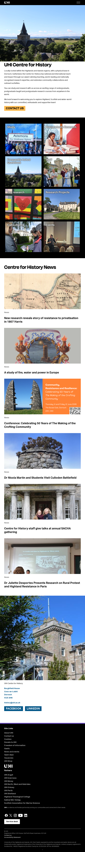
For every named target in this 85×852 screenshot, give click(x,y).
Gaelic (7, 749)
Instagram (15, 815)
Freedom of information (14, 745)
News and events (11, 752)
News (6, 312)
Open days (9, 755)
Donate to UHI (10, 742)
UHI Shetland (10, 794)
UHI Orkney (9, 787)
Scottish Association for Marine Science (22, 803)
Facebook (6, 815)
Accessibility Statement (12, 837)
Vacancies (8, 758)
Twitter (10, 815)
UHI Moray (8, 781)
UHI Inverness (10, 778)
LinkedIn (26, 815)
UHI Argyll (8, 775)
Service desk (12, 822)
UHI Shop (8, 761)
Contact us (15, 108)
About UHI (8, 733)
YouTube (20, 815)
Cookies (7, 739)
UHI (5, 807)
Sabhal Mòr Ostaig (12, 800)
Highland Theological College (17, 797)
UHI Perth (8, 791)
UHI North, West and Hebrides (17, 784)
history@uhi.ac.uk (12, 703)
